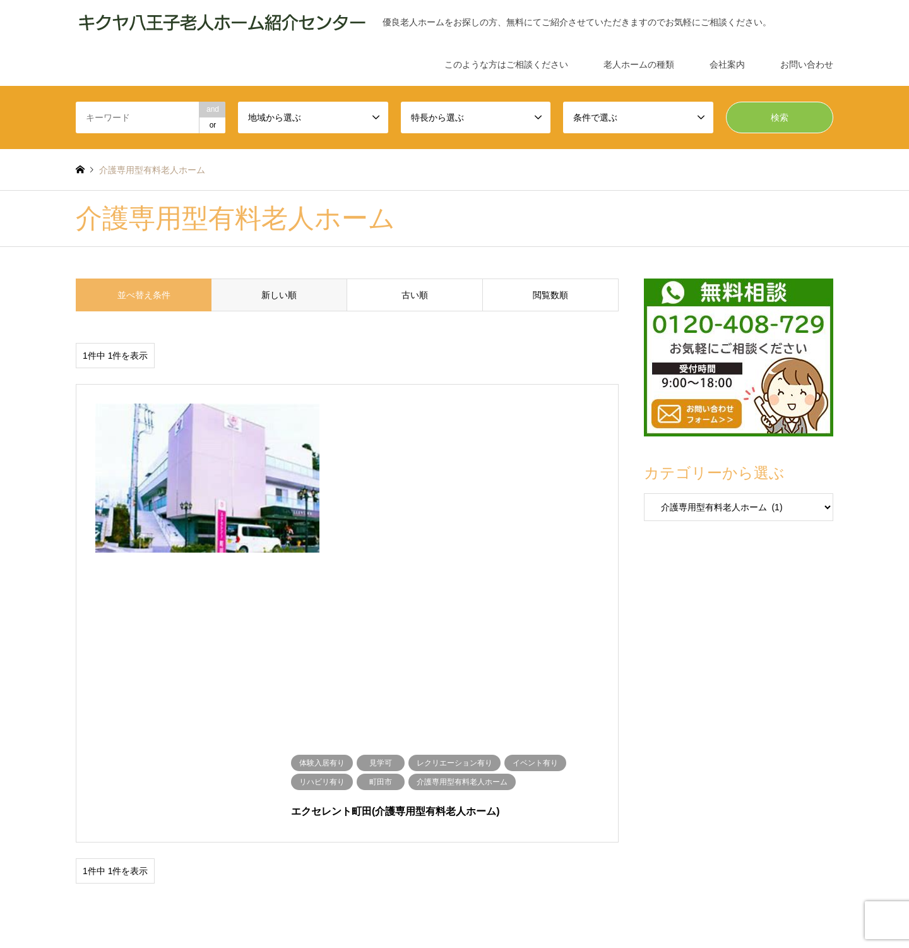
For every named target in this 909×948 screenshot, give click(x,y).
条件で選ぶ (95, 739)
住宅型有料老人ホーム (392, 793)
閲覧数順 (550, 295)
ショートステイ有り (212, 739)
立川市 (174, 757)
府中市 (206, 757)
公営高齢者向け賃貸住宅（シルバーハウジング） (168, 793)
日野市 (318, 757)
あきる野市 (279, 757)
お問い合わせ (806, 64)
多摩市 (142, 757)
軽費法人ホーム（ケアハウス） (662, 775)
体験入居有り (146, 739)
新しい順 (279, 295)
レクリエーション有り (326, 739)
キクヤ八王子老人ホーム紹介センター (732, 881)
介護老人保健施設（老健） (429, 775)
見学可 (267, 739)
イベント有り (396, 739)
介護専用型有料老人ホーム (176, 775)
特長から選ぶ (98, 775)
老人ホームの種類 (638, 64)
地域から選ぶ (98, 757)
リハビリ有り (451, 739)
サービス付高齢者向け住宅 (485, 793)
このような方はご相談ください (506, 64)
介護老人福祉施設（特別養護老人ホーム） (303, 775)
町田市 (239, 757)
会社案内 (727, 64)
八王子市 (387, 757)
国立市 (351, 757)
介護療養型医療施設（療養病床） (542, 775)
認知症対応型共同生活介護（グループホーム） (619, 793)
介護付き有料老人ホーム (303, 793)
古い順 (414, 295)
